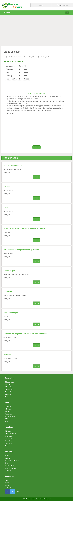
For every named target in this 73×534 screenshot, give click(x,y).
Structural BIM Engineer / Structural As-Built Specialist (25, 338)
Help (6, 469)
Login (6, 486)
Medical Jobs (9, 398)
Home (7, 461)
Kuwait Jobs (9, 444)
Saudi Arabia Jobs (10, 439)
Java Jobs (8, 412)
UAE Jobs (8, 437)
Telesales (7, 360)
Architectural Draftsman (13, 166)
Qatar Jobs (8, 442)
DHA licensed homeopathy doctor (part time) (21, 252)
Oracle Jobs (9, 420)
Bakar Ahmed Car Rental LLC (14, 62)
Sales (5, 209)
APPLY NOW (36, 147)
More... (7, 402)
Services (7, 491)
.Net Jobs (8, 417)
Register (7, 488)
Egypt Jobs (8, 449)
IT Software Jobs (10, 388)
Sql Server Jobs (10, 422)
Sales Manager (9, 274)
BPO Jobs (8, 390)
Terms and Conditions (12, 466)
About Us (7, 464)
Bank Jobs (8, 400)
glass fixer (7, 295)
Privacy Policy (9, 471)
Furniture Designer (10, 317)
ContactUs (8, 476)
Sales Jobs (8, 393)
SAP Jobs (8, 415)
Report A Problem (10, 474)
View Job (36, 177)
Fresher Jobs (9, 395)
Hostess (6, 188)
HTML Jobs (8, 425)
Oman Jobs (8, 447)
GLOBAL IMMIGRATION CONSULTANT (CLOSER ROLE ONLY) (24, 231)
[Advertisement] (36, 31)
